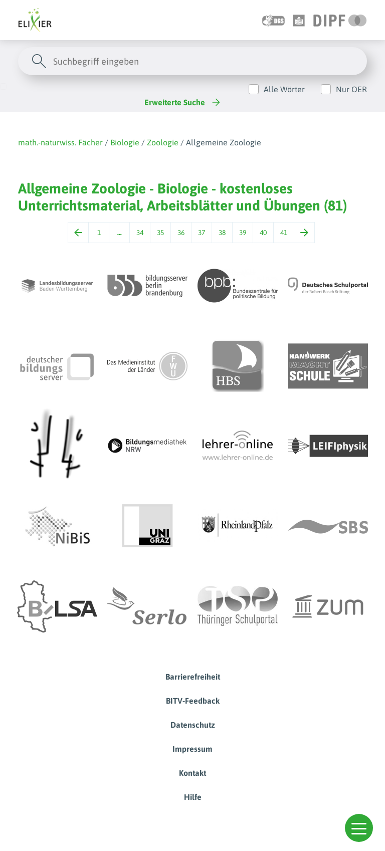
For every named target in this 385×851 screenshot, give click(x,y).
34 (139, 233)
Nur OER (351, 89)
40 (263, 233)
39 (242, 233)
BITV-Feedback (193, 700)
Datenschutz (192, 724)
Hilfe (193, 796)
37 (201, 233)
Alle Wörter (284, 89)
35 (160, 233)
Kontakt (192, 772)
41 (283, 233)
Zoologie (162, 142)
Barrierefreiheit (192, 676)
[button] (359, 828)
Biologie (124, 142)
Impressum (192, 748)
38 (222, 233)
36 (180, 233)
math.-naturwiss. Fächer (60, 142)
